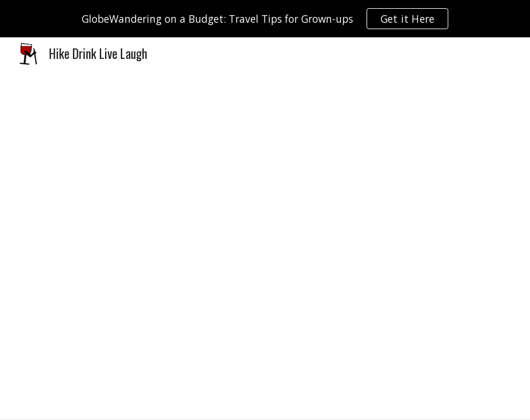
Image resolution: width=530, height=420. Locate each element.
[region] (265, 18)
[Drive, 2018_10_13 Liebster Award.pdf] (265, 244)
